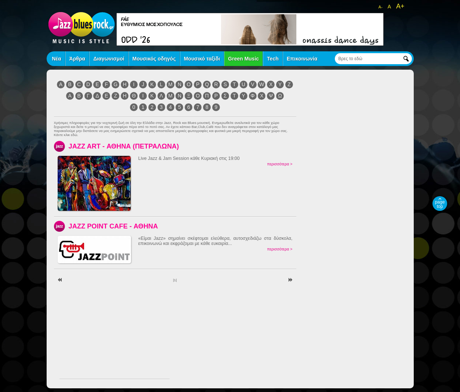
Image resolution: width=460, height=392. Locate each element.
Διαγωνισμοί (108, 59)
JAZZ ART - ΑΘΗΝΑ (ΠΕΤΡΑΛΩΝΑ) (124, 146)
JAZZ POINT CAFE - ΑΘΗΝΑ (113, 226)
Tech (273, 59)
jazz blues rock (81, 27)
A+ (400, 6)
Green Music (243, 59)
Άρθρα (77, 59)
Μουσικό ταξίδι (202, 59)
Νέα (56, 59)
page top (440, 204)
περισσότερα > (279, 164)
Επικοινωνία (302, 59)
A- (380, 7)
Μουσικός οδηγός (154, 59)
